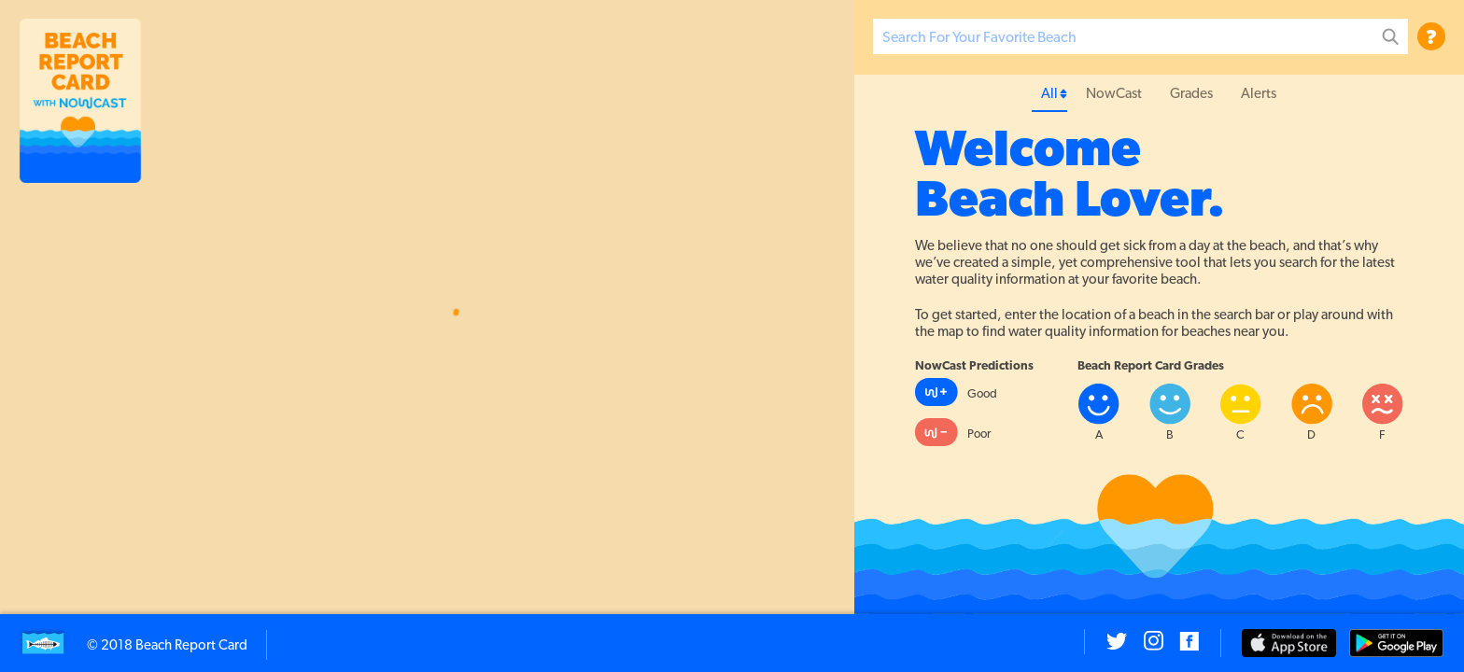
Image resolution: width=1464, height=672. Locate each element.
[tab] (1049, 93)
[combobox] (1140, 36)
